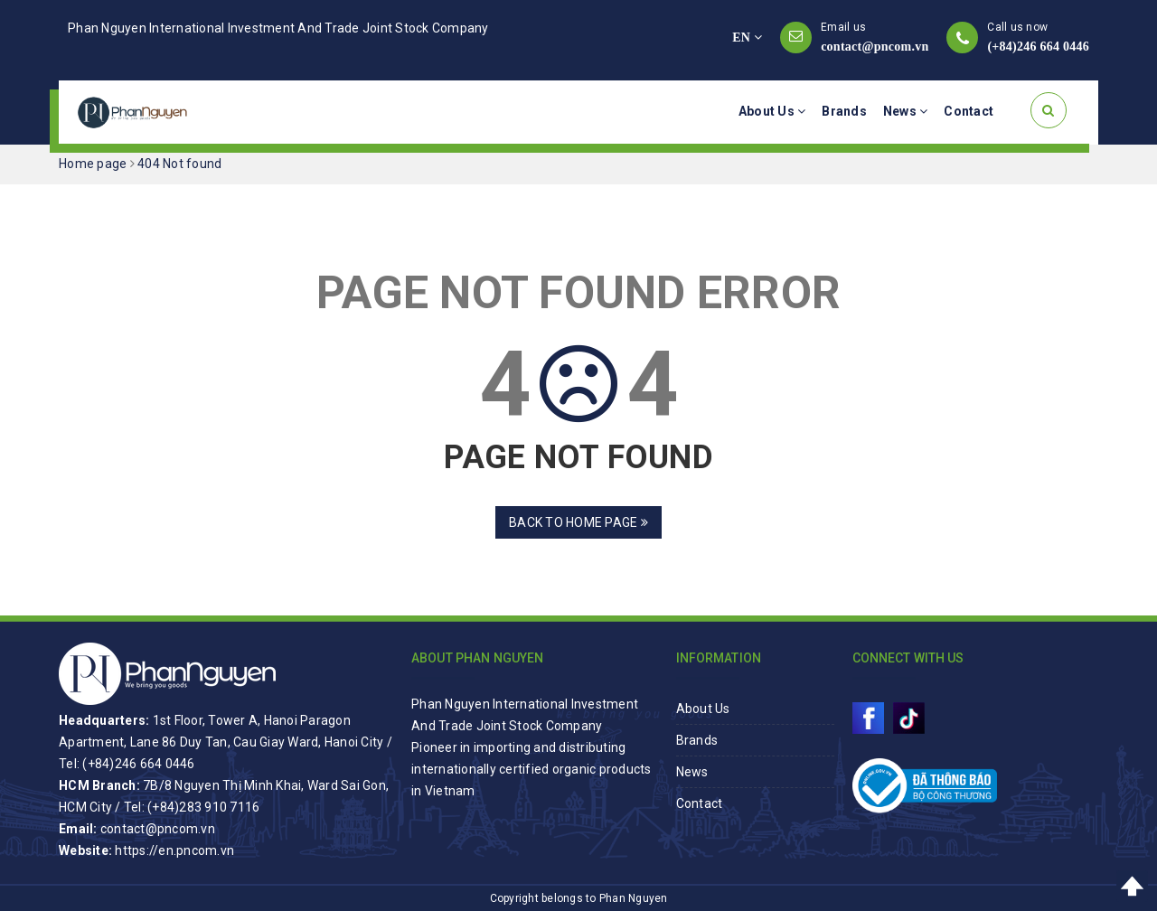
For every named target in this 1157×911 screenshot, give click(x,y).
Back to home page (578, 522)
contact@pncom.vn (874, 46)
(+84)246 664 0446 (1038, 46)
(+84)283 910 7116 (203, 807)
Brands (844, 111)
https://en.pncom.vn (174, 850)
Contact (968, 111)
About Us (772, 111)
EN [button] (747, 37)
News (905, 111)
